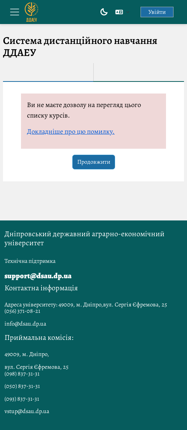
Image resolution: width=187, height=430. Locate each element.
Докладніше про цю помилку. (71, 131)
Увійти (157, 12)
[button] (122, 12)
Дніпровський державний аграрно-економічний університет (84, 238)
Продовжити (93, 162)
